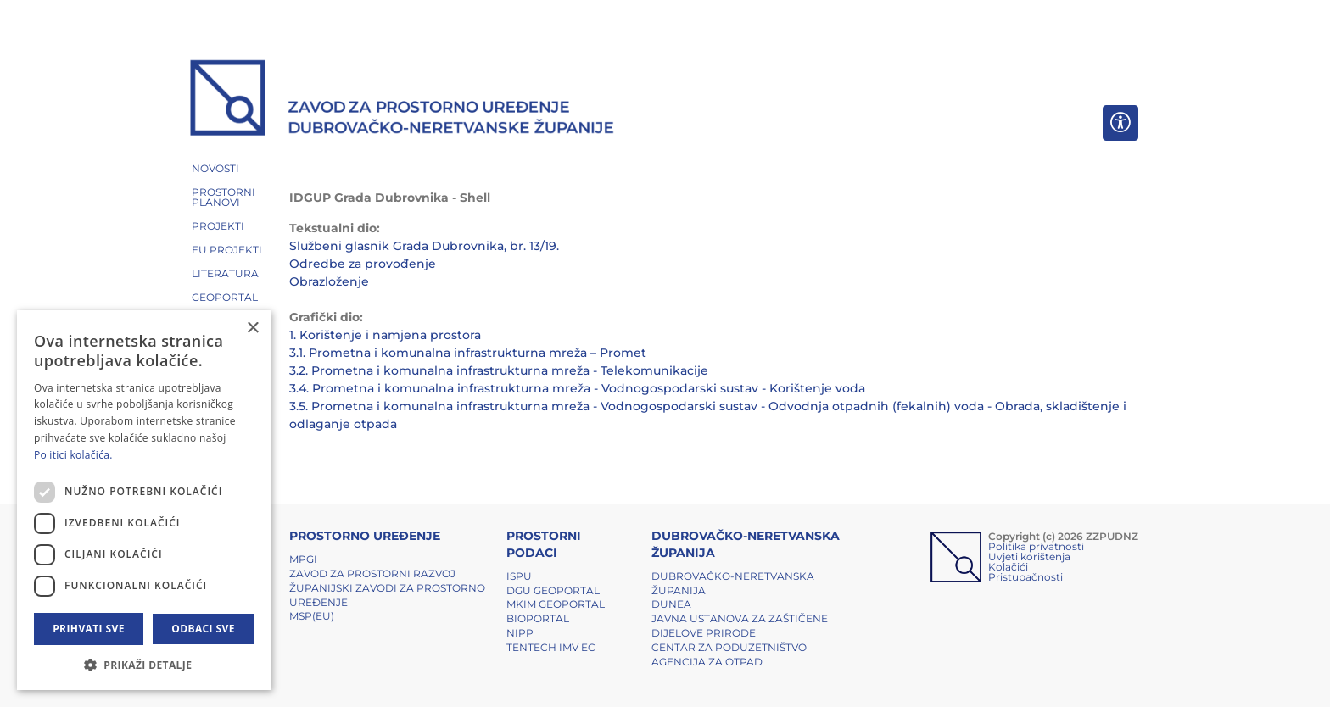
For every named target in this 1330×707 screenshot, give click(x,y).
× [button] (252, 328)
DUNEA (671, 604)
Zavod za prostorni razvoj (372, 573)
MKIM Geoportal (555, 604)
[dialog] (144, 500)
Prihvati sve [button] (89, 628)
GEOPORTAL (225, 297)
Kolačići (1008, 566)
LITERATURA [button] (225, 273)
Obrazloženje (329, 281)
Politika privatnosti (1036, 546)
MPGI (303, 559)
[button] (144, 664)
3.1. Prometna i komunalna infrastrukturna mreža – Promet (467, 352)
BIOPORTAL (537, 618)
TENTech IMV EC (550, 647)
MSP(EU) (311, 616)
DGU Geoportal (553, 590)
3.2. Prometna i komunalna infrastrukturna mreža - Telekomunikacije (498, 370)
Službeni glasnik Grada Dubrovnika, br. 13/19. (424, 245)
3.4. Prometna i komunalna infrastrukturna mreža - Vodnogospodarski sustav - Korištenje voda (577, 388)
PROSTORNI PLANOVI (223, 197)
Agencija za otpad (707, 661)
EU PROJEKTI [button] (227, 249)
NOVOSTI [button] (215, 168)
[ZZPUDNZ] (402, 100)
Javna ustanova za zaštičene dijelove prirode (739, 625)
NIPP (520, 632)
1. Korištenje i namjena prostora (385, 334)
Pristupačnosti (1025, 577)
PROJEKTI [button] (218, 226)
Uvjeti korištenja (1029, 556)
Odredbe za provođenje (362, 263)
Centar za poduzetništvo (729, 647)
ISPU (519, 576)
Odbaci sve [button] (203, 628)
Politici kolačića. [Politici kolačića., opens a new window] (73, 455)
